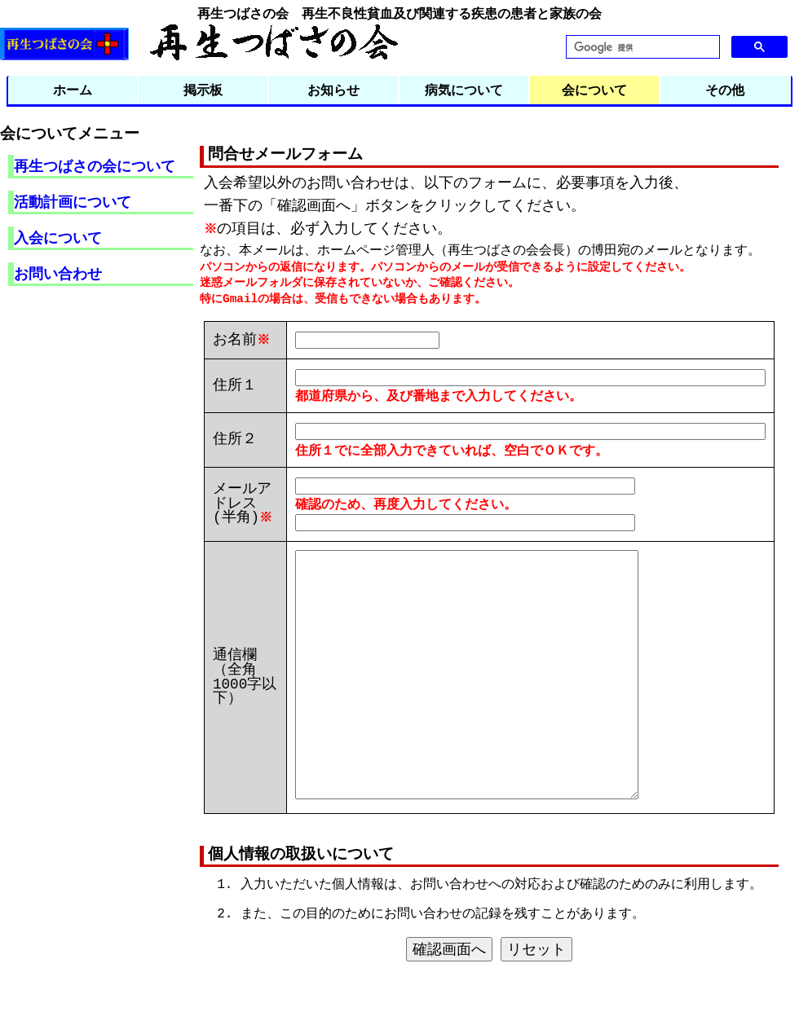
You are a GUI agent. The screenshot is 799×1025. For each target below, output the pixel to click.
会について (594, 90)
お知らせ (333, 90)
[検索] (641, 47)
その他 (724, 90)
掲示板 (203, 90)
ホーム (72, 90)
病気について (464, 90)
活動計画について (72, 201)
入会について (58, 237)
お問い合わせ (58, 273)
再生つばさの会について (94, 165)
